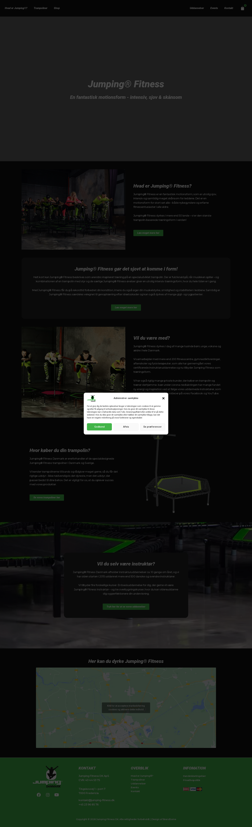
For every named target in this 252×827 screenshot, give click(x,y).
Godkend (99, 426)
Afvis (126, 426)
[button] (163, 398)
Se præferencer (152, 426)
